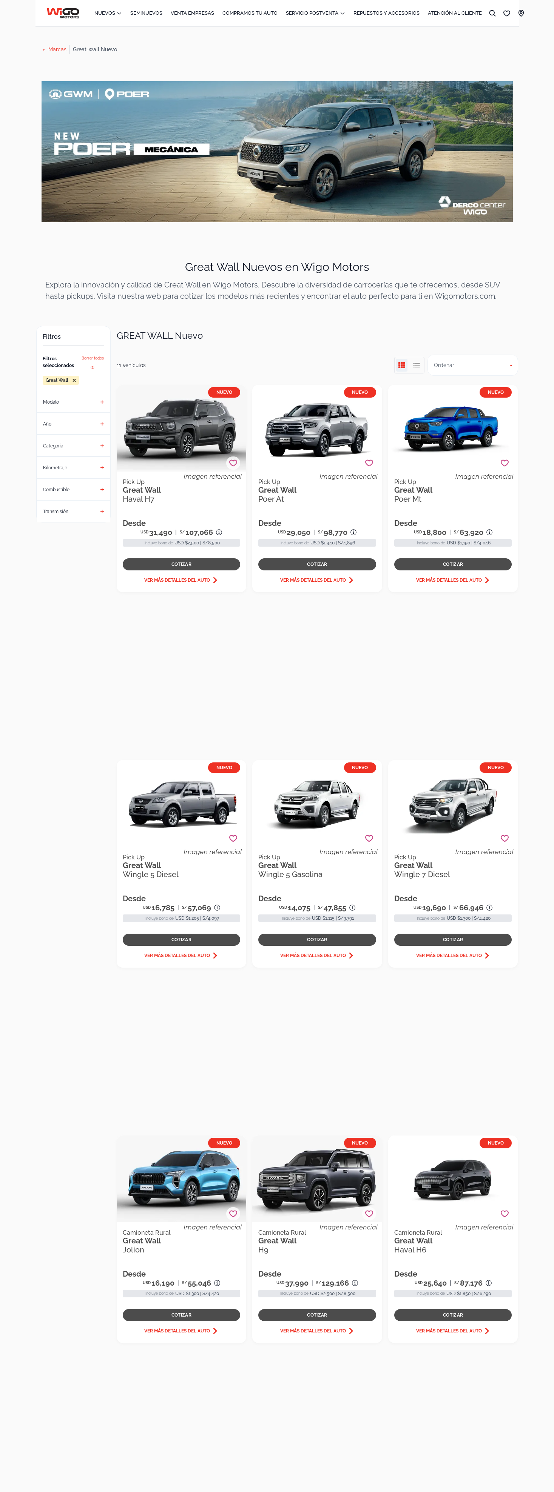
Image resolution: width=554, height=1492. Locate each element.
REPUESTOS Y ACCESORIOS (386, 13)
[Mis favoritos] (507, 13)
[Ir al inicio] (63, 13)
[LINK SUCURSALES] (521, 13)
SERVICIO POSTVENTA (315, 13)
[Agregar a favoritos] (233, 463)
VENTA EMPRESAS (192, 13)
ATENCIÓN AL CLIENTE (455, 13)
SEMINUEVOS (146, 13)
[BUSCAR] (492, 13)
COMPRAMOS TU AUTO (250, 13)
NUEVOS (108, 13)
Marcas (57, 49)
